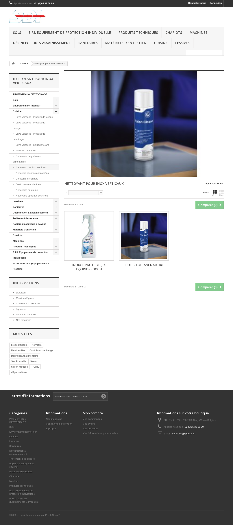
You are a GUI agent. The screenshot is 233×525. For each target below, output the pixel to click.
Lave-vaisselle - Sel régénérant (32, 145)
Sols (17, 32)
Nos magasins (23, 320)
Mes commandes (92, 419)
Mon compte (93, 413)
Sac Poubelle (18, 361)
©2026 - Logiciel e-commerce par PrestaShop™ (34, 515)
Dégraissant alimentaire (24, 355)
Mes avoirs (89, 423)
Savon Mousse (19, 366)
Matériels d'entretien (126, 43)
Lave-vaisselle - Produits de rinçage (29, 125)
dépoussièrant (19, 372)
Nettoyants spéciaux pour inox (31, 195)
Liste (221, 193)
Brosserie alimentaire (26, 178)
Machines (198, 32)
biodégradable (19, 344)
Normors (37, 344)
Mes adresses (90, 428)
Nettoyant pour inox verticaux (31, 167)
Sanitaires (88, 43)
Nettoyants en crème (26, 190)
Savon (33, 361)
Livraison (20, 292)
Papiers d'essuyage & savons (29, 224)
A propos (20, 309)
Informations (26, 283)
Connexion (216, 3)
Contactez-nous (197, 3)
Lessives (182, 43)
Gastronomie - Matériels (28, 184)
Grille (214, 193)
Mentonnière (18, 350)
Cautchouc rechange (41, 350)
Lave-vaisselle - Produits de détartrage (29, 136)
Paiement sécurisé (25, 314)
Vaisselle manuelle (25, 150)
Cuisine (161, 43)
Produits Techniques (138, 32)
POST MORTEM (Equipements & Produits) (31, 266)
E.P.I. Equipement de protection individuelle (70, 32)
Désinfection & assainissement (42, 43)
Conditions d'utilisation (27, 303)
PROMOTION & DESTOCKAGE (30, 94)
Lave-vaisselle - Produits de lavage (34, 117)
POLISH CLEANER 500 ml (143, 265)
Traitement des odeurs (25, 218)
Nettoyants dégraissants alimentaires (27, 159)
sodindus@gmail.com (183, 433)
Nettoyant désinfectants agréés (32, 173)
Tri (65, 192)
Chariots (173, 32)
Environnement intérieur (26, 105)
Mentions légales (24, 298)
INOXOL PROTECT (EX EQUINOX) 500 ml (89, 267)
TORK (35, 366)
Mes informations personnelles (100, 433)
